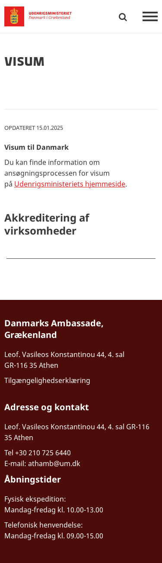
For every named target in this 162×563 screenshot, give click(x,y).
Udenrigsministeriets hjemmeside (69, 184)
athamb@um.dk (54, 463)
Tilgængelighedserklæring (47, 380)
